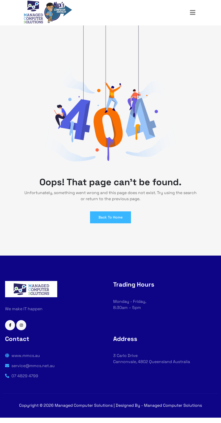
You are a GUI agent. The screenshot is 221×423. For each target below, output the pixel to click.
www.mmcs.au (22, 355)
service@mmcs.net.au (30, 365)
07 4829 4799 (21, 376)
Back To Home (110, 217)
